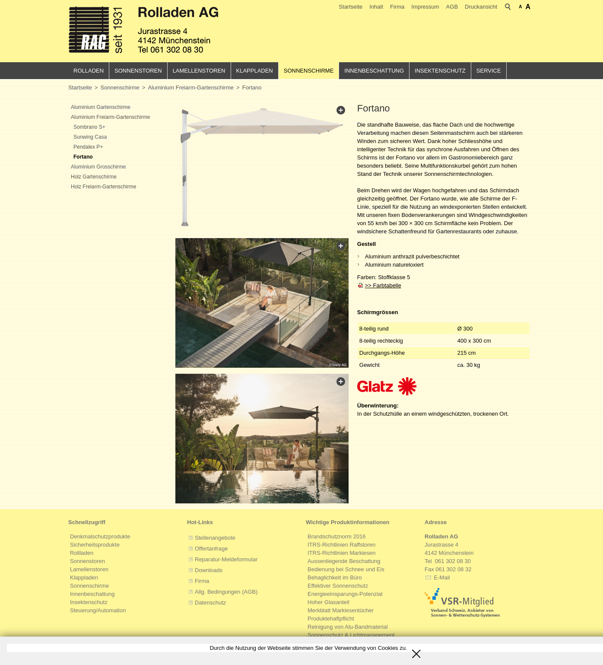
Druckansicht (481, 6)
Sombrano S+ (89, 127)
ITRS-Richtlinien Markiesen (342, 553)
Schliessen (416, 651)
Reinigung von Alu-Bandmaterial (348, 627)
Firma (397, 6)
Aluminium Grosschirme (98, 167)
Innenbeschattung (374, 70)
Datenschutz (210, 603)
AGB (452, 6)
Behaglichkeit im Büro (335, 578)
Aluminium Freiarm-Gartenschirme (110, 117)
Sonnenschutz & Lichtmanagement (351, 635)
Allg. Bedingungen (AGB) (226, 592)
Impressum (425, 6)
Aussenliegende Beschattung (344, 561)
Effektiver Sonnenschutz (338, 586)
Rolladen (88, 70)
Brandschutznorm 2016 (336, 537)
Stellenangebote (215, 538)
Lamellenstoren (199, 70)
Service (488, 70)
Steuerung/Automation (98, 611)
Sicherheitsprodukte (95, 545)
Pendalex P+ (88, 147)
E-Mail (441, 578)
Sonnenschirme (309, 70)
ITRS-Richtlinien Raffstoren (341, 545)
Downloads (208, 570)
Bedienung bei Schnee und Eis (346, 569)
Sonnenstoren (138, 70)
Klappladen (254, 70)
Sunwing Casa (90, 137)
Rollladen (81, 553)
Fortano (83, 157)
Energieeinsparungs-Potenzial (345, 594)
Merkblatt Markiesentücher (341, 611)
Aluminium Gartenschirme (100, 107)
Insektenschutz (440, 70)
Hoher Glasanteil (328, 602)
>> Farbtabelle (383, 285)
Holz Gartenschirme (94, 177)
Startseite (350, 6)
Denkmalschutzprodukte (100, 537)
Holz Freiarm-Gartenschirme (103, 187)
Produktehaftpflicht (331, 619)
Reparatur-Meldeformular (226, 560)
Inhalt (376, 6)
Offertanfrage (211, 549)
